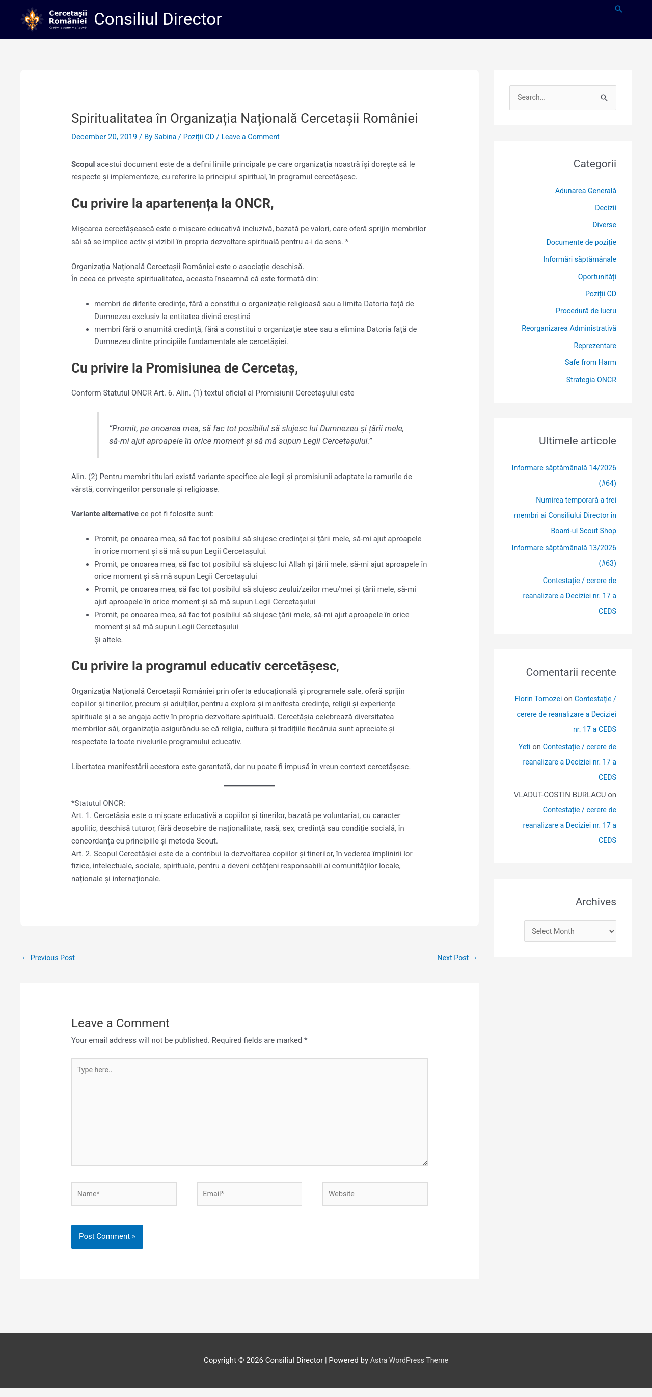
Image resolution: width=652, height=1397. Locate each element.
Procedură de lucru (584, 312)
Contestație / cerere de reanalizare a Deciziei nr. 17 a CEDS (567, 597)
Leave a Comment (255, 137)
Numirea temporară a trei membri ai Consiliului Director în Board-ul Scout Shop (566, 517)
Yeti (520, 748)
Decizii (605, 209)
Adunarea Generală (584, 192)
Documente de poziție (579, 243)
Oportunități (596, 277)
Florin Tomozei (535, 700)
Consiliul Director (161, 19)
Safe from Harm (589, 363)
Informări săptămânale (577, 261)
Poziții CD (200, 137)
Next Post (456, 958)
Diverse (603, 226)
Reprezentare (594, 346)
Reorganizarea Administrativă (566, 329)
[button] (619, 10)
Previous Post (49, 958)
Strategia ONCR (589, 381)
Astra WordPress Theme (409, 1369)
